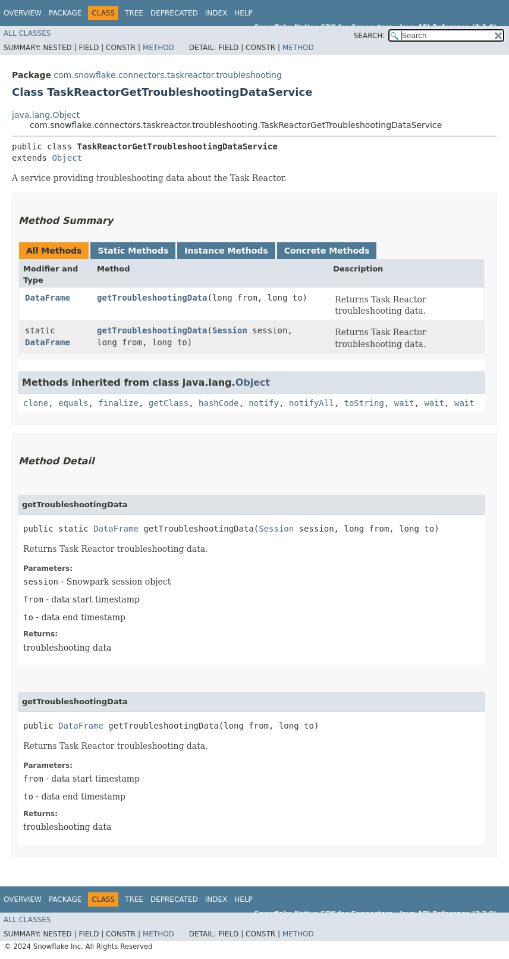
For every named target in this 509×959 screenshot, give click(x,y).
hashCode (218, 403)
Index (216, 13)
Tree (134, 13)
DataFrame (47, 297)
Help (243, 13)
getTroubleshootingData (152, 297)
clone (35, 403)
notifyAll (311, 403)
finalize (118, 403)
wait (404, 403)
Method (158, 47)
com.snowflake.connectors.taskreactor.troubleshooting (167, 75)
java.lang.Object (46, 115)
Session (229, 330)
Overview (23, 13)
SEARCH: (369, 36)
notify (264, 403)
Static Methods (133, 250)
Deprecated (174, 13)
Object (67, 158)
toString (364, 403)
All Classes (27, 33)
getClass (168, 403)
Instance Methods (226, 250)
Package (65, 13)
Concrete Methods (327, 250)
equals (73, 403)
